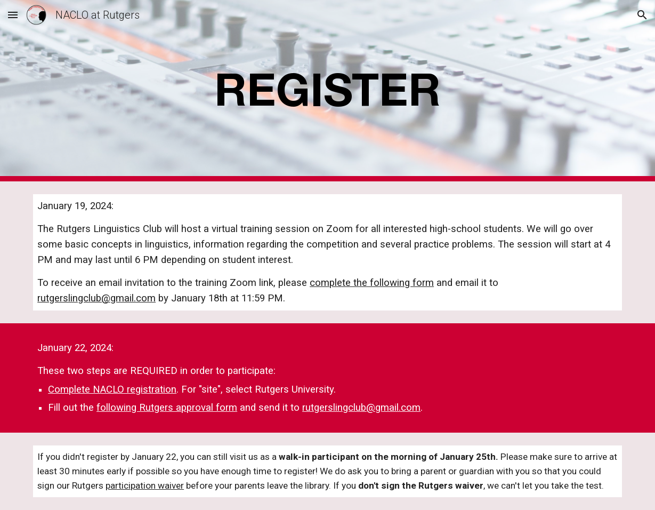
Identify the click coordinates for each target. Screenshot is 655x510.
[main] (327, 91)
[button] (13, 14)
